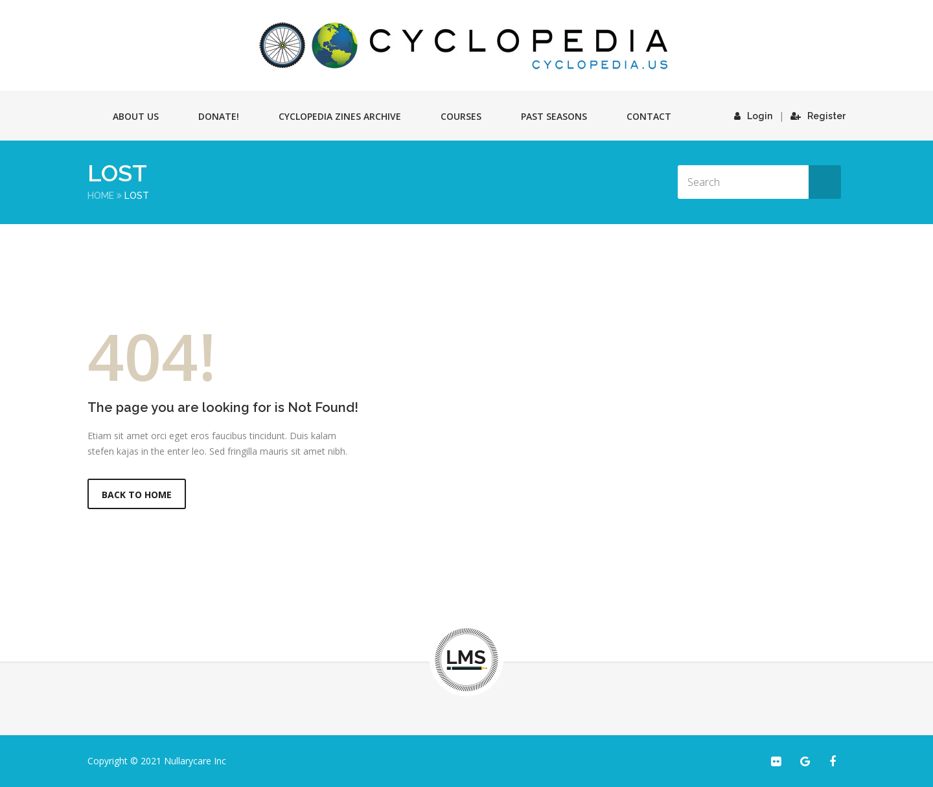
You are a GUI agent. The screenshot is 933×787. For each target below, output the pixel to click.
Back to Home (137, 494)
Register (818, 116)
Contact (649, 116)
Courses (461, 116)
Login (753, 116)
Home (100, 195)
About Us (136, 116)
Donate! (218, 116)
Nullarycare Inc (195, 761)
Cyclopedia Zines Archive (340, 116)
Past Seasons (554, 116)
